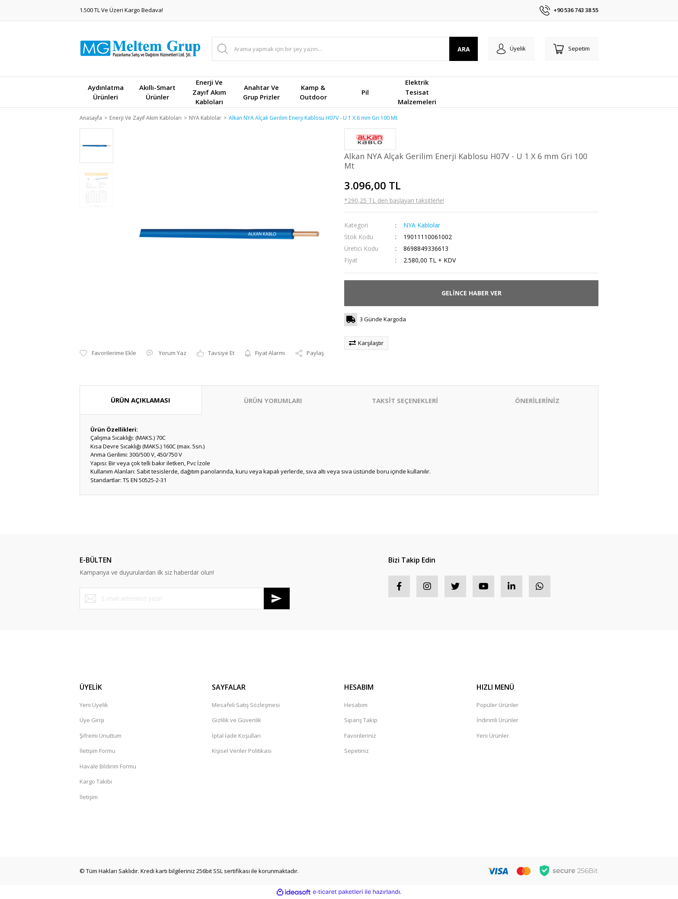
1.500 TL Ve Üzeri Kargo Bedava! (121, 10)
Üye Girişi (92, 721)
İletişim (89, 797)
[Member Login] (511, 49)
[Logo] (140, 49)
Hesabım (356, 705)
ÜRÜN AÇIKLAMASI (140, 400)
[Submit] (277, 599)
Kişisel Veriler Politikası (242, 751)
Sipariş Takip (360, 721)
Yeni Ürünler (493, 736)
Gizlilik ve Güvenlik (236, 721)
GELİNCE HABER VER (471, 293)
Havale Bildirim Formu (108, 767)
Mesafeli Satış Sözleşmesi (246, 705)
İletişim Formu (97, 751)
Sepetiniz (356, 751)
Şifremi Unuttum (101, 736)
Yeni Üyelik (94, 705)
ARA (463, 49)
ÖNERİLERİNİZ (537, 401)
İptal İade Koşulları (236, 736)
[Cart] (571, 49)
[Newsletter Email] (185, 599)
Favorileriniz (360, 736)
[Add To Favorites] (108, 354)
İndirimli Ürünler (497, 721)
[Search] (345, 49)
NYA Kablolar (421, 225)
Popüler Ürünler (497, 705)
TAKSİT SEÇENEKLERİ (405, 401)
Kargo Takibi (96, 782)
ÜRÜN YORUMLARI (273, 401)
